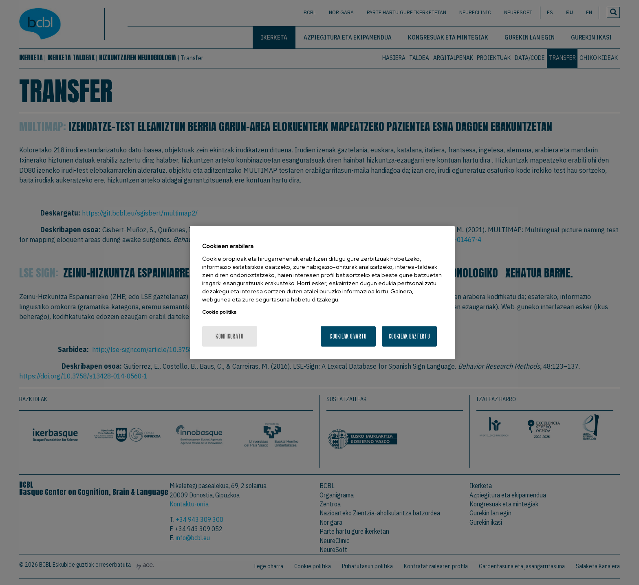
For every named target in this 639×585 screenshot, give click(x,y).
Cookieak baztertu (409, 335)
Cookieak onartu (348, 335)
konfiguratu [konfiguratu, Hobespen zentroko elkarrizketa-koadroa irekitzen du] (229, 335)
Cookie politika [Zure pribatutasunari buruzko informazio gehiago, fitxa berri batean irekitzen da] (219, 311)
